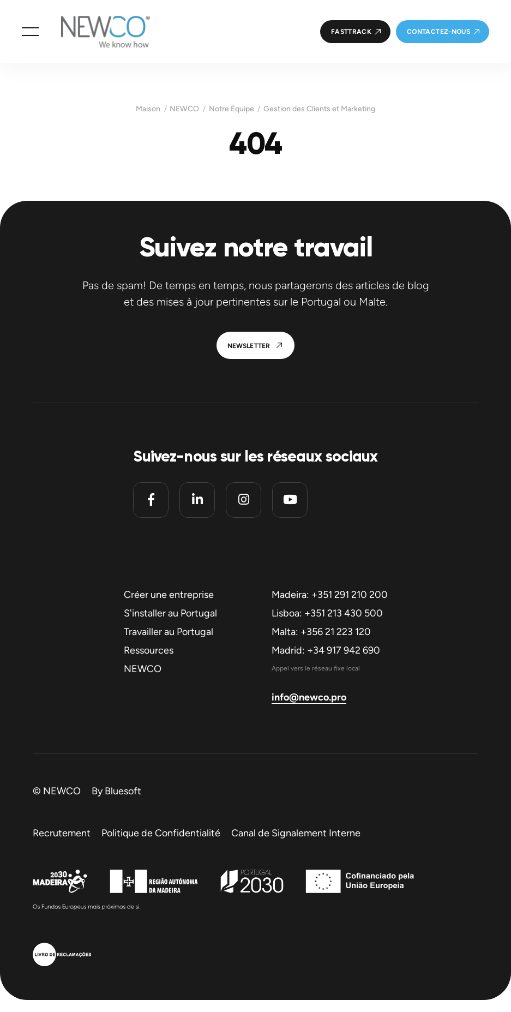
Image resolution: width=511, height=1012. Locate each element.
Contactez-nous (438, 31)
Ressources (148, 650)
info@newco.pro (309, 697)
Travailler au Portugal (168, 632)
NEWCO (184, 109)
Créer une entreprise (169, 595)
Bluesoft (123, 791)
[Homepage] (94, 31)
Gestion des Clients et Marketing (319, 109)
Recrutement (62, 833)
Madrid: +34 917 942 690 (326, 650)
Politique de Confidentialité (160, 833)
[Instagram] (243, 500)
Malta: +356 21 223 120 (321, 632)
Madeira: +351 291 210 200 (330, 595)
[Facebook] (151, 500)
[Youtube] (290, 500)
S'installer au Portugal (170, 613)
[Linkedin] (197, 500)
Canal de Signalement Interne (295, 833)
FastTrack (351, 31)
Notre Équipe (231, 109)
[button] (30, 31)
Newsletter (248, 346)
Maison (148, 109)
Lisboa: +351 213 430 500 (327, 613)
